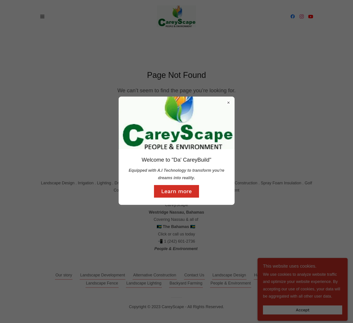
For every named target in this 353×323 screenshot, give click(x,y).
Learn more (176, 191)
